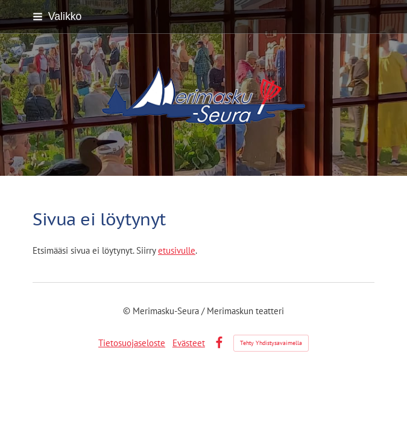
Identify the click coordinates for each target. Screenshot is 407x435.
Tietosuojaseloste (131, 343)
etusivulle (176, 250)
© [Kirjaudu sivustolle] (128, 311)
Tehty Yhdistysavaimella (271, 343)
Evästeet (188, 343)
